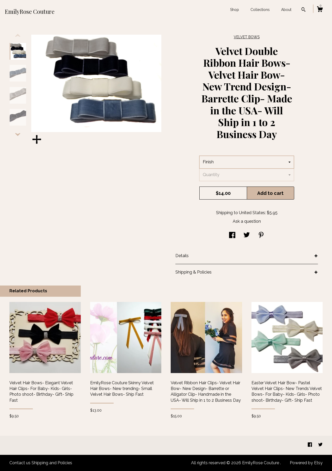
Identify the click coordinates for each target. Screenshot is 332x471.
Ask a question (247, 221)
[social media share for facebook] (232, 235)
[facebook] (310, 445)
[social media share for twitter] (247, 235)
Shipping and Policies (52, 462)
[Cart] (320, 10)
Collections (260, 10)
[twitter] (320, 445)
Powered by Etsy (306, 462)
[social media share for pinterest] (261, 235)
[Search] (303, 10)
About (286, 10)
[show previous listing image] (17, 35)
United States (252, 212)
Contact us (19, 462)
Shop (234, 10)
